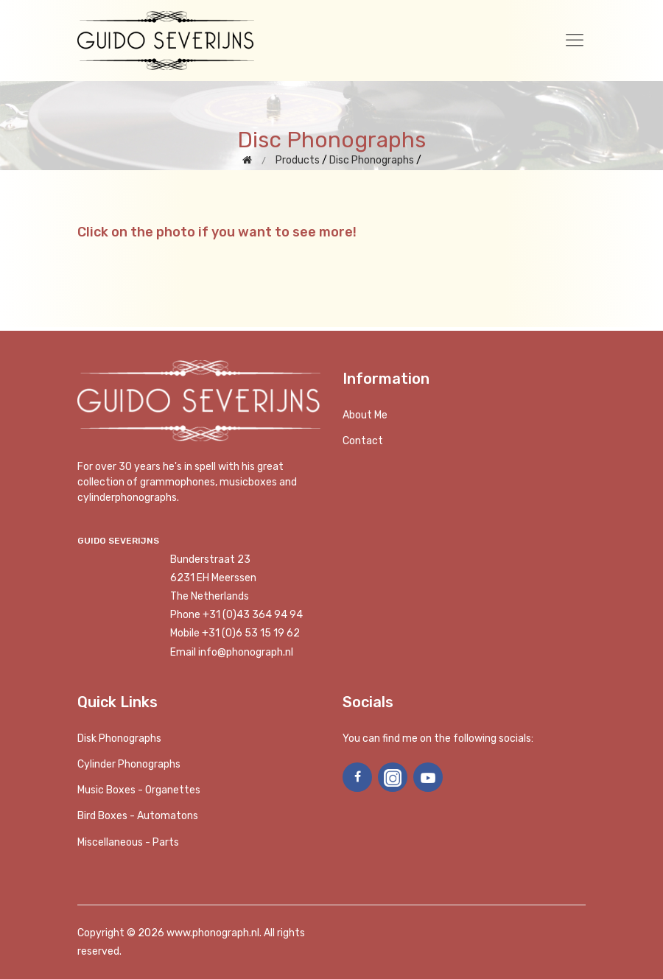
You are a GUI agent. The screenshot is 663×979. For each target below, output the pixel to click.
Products (298, 160)
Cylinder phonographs (128, 764)
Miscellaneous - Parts (128, 842)
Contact (363, 441)
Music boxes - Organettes (138, 790)
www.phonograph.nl (212, 933)
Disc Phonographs (371, 160)
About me (365, 415)
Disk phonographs (119, 738)
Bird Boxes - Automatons (137, 816)
